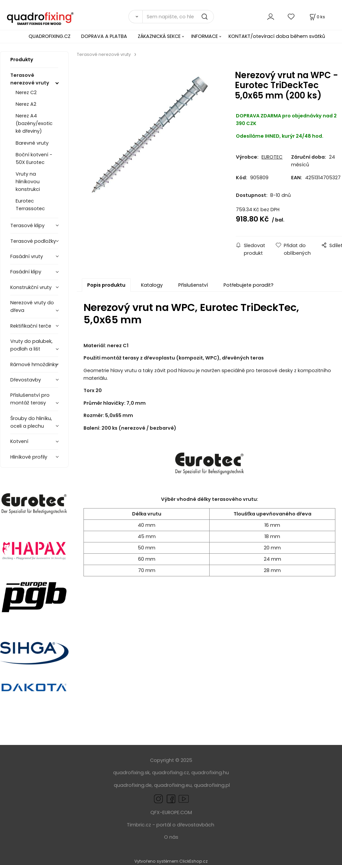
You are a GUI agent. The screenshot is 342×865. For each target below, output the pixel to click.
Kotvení (19, 441)
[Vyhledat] (135, 16)
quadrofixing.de (133, 785)
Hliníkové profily (28, 457)
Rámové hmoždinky (34, 364)
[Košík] (316, 17)
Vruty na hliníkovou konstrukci (28, 182)
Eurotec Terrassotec (30, 205)
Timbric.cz (139, 824)
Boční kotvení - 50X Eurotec (34, 158)
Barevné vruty (32, 143)
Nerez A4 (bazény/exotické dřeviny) (34, 123)
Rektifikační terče (30, 326)
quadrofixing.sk (131, 772)
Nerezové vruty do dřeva (32, 306)
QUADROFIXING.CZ (50, 36)
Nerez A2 (26, 104)
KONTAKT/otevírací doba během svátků (277, 36)
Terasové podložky (33, 241)
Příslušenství (193, 285)
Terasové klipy (27, 225)
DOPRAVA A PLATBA (104, 36)
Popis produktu (106, 285)
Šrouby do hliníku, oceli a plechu (31, 422)
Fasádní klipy (25, 271)
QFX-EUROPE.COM (171, 812)
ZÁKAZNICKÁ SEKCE (159, 36)
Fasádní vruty (26, 256)
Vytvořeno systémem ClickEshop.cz (171, 861)
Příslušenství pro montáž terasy (30, 399)
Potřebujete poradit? (248, 285)
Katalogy (152, 285)
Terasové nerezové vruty (29, 79)
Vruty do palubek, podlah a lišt (31, 345)
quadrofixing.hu (210, 772)
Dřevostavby (25, 379)
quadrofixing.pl (212, 785)
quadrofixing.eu (173, 785)
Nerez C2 (26, 92)
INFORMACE (204, 36)
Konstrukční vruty (31, 287)
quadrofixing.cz (170, 772)
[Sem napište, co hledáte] (178, 16)
